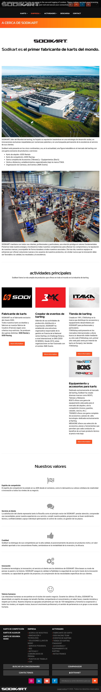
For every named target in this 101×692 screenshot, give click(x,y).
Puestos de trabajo (38, 659)
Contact (77, 13)
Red (30, 649)
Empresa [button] (36, 13)
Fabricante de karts (62, 633)
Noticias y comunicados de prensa (35, 653)
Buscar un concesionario (26, 667)
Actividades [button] (50, 13)
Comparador (75, 667)
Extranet (75, 673)
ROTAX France (59, 654)
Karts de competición (13, 629)
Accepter (74, 5)
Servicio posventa (37, 646)
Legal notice (62, 689)
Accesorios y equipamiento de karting (60, 648)
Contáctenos (26, 673)
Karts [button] (24, 13)
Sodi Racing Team (61, 635)
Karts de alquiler (11, 633)
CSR (30, 662)
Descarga (65, 13)
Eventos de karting (62, 638)
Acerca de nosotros (38, 633)
